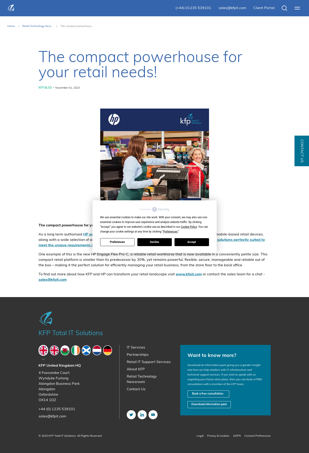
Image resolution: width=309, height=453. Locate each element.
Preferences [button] (170, 231)
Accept (191, 242)
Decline (154, 242)
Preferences (117, 242)
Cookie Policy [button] (189, 226)
